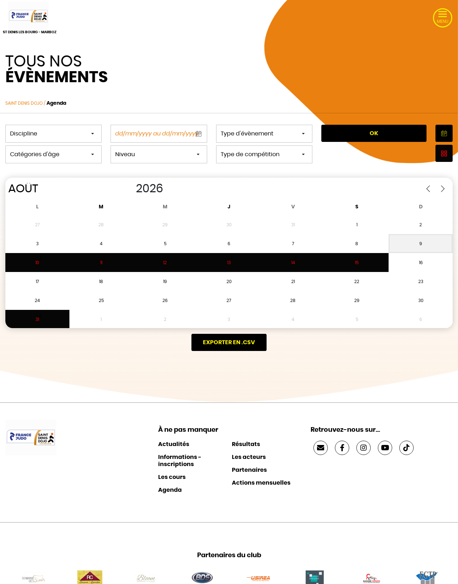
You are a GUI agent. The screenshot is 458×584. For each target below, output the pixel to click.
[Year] (128, 188)
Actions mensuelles (261, 470)
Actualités (173, 432)
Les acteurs (249, 444)
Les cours (172, 464)
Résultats (246, 432)
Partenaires (249, 457)
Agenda (170, 477)
